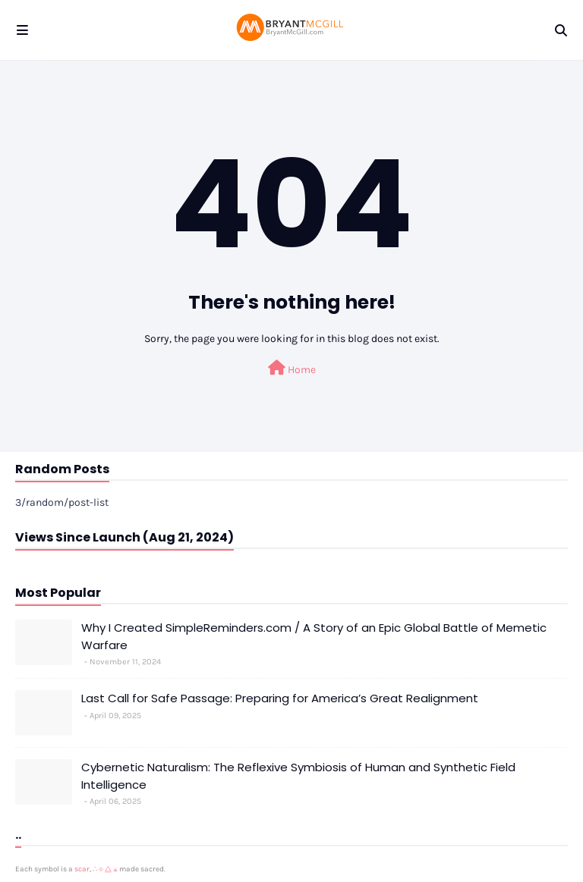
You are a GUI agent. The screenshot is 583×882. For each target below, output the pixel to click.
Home (292, 368)
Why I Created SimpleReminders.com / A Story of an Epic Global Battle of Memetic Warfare (314, 636)
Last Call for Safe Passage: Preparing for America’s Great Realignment (279, 698)
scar (82, 869)
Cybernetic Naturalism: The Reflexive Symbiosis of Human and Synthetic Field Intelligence (298, 776)
